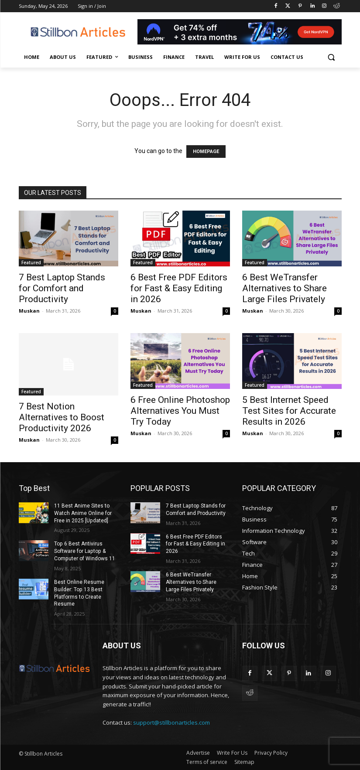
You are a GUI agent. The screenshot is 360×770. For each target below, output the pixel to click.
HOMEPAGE (206, 151)
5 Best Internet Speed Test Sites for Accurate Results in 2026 (289, 411)
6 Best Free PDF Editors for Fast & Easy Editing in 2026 (178, 288)
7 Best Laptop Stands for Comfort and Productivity (62, 288)
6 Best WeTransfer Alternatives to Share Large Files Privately (284, 288)
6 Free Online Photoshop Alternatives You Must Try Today (180, 411)
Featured (31, 262)
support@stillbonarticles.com (171, 722)
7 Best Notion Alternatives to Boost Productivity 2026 (61, 417)
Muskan (29, 310)
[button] (331, 57)
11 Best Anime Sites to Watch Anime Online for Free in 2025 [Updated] (83, 513)
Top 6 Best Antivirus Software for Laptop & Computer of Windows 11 (84, 551)
